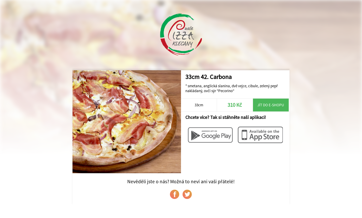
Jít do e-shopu (270, 104)
